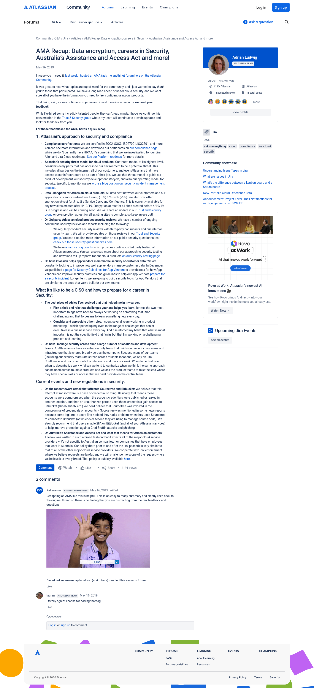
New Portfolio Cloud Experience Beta (227, 193)
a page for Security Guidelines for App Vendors (94, 269)
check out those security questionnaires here (83, 242)
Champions (169, 7)
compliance (247, 146)
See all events (220, 340)
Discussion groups (86, 22)
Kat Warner (53, 490)
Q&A (56, 22)
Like (49, 586)
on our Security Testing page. (141, 256)
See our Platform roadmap (105, 156)
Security (275, 677)
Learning (128, 7)
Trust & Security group (76, 118)
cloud (232, 146)
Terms (258, 677)
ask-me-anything (215, 146)
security (209, 151)
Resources (203, 664)
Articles (117, 22)
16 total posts (254, 92)
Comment (45, 467)
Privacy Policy (237, 677)
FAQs (169, 658)
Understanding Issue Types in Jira (225, 170)
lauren (50, 595)
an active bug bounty (79, 247)
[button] (98, 538)
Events (147, 7)
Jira (65, 38)
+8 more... (255, 102)
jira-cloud (264, 146)
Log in (261, 7)
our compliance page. (144, 148)
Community (78, 7)
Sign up (281, 7)
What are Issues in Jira (218, 176)
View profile (240, 112)
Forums (107, 7)
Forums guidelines (177, 664)
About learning (205, 658)
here (127, 459)
